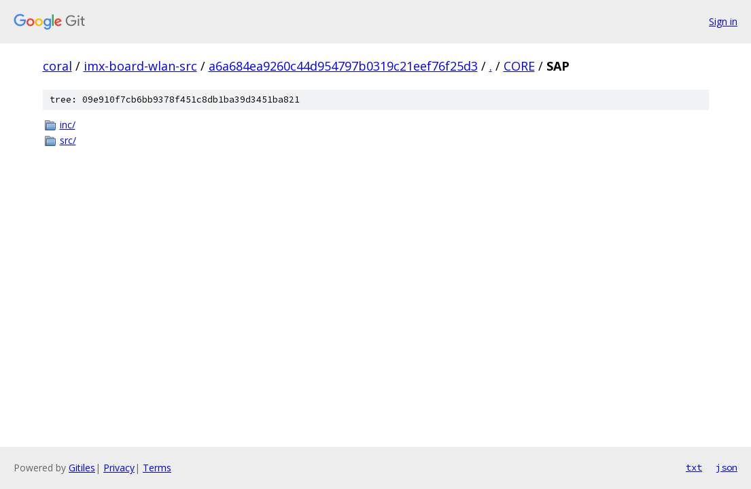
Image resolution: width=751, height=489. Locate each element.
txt (694, 467)
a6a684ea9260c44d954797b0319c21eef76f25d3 (343, 66)
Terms (157, 467)
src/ (68, 140)
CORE (519, 66)
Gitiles (82, 467)
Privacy (119, 467)
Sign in (723, 21)
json (726, 467)
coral (57, 66)
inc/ (67, 124)
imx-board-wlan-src (140, 66)
